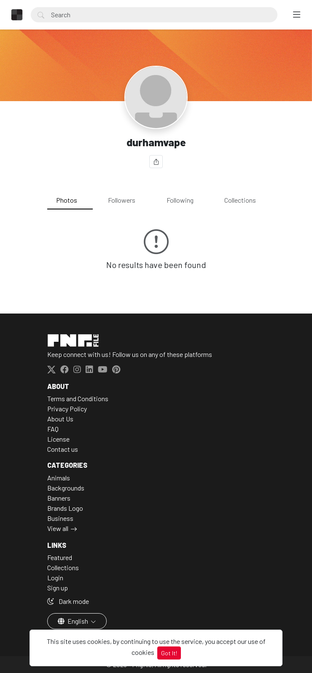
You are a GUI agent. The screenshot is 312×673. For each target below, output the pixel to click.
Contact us (62, 449)
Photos (66, 200)
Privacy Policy (67, 409)
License (58, 439)
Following (180, 200)
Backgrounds (65, 488)
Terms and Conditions (77, 398)
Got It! (169, 653)
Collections (240, 200)
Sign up (57, 588)
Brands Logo (65, 508)
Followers (121, 200)
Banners (58, 498)
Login (55, 578)
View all (57, 528)
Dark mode (68, 601)
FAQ (53, 429)
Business (60, 518)
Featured (59, 557)
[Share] (156, 161)
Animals (58, 478)
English (73, 621)
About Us (60, 419)
